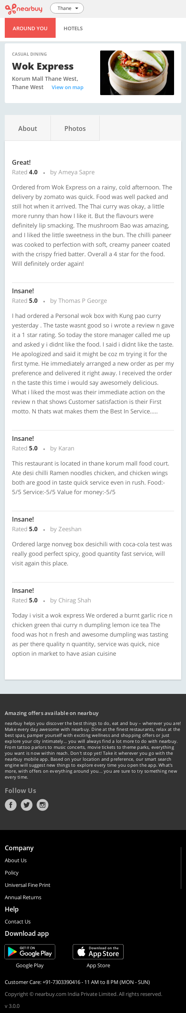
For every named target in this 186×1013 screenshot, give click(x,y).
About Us (16, 860)
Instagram (42, 805)
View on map (67, 87)
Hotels (73, 28)
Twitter (27, 805)
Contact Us (18, 921)
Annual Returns (23, 897)
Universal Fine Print (27, 884)
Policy (12, 872)
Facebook (11, 805)
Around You (30, 28)
